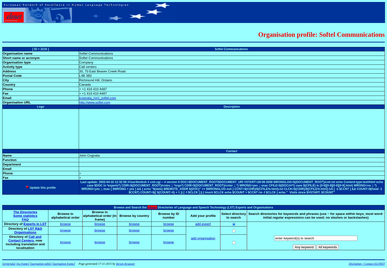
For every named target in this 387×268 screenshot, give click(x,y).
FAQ (25, 219)
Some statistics (25, 216)
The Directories (25, 212)
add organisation (203, 238)
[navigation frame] (63, 264)
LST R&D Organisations (28, 230)
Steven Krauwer (125, 264)
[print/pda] (9, 264)
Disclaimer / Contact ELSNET (367, 264)
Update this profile (40, 187)
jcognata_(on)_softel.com (97, 98)
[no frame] (22, 264)
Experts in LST (34, 224)
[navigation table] (41, 264)
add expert (203, 224)
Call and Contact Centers (24, 238)
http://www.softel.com (94, 102)
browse (65, 224)
